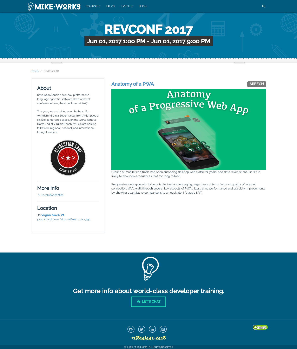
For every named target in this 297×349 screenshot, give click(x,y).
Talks (110, 6)
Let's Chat (148, 302)
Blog (142, 6)
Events (127, 6)
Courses (93, 6)
